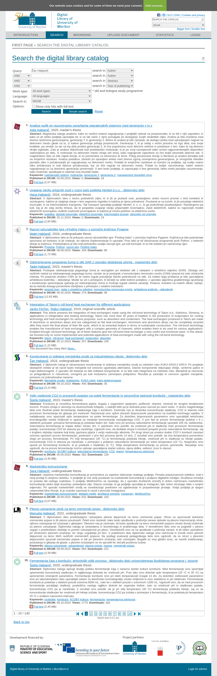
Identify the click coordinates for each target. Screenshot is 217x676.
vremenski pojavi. (124, 545)
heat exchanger (74, 338)
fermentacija (97, 599)
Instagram (127, 493)
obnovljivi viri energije (143, 214)
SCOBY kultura (66, 451)
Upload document (123, 35)
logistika (49, 214)
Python (60, 247)
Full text (39, 182)
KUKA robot (88, 380)
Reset (99, 111)
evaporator (91, 338)
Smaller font (198, 29)
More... (72, 348)
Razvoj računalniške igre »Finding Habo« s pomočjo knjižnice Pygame (79, 229)
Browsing (82, 35)
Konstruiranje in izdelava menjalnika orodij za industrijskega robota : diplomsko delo (88, 356)
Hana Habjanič (40, 194)
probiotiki (50, 599)
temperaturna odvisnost (139, 451)
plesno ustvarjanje (56, 545)
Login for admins (197, 669)
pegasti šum (52, 289)
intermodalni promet (116, 214)
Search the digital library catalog (73, 45)
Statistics (165, 35)
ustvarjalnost (76, 545)
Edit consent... (155, 5)
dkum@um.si (61, 669)
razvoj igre (72, 247)
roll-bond (58, 338)
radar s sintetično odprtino (77, 289)
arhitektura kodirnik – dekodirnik (153, 289)
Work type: (20, 91)
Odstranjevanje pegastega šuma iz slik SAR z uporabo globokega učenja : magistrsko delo (93, 262)
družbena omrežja (108, 493)
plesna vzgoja (93, 545)
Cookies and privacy (193, 15)
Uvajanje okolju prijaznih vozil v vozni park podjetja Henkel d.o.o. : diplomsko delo (87, 190)
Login (195, 35)
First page (22, 45)
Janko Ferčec (39, 309)
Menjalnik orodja (55, 380)
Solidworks (72, 380)
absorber (105, 338)
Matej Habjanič (40, 233)
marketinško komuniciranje (61, 493)
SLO (169, 15)
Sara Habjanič (40, 471)
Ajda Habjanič (39, 130)
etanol (120, 451)
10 (130, 613)
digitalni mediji (87, 493)
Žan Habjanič (39, 361)
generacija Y (91, 175)
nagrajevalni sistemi (57, 175)
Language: (20, 96)
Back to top (21, 622)
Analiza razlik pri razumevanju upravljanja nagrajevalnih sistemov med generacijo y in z (91, 125)
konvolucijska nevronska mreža (113, 289)
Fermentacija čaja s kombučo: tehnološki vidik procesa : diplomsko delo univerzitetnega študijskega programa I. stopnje (114, 560)
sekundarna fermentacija (92, 451)
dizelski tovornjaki (67, 214)
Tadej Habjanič (40, 266)
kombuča (50, 451)
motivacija (76, 175)
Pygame (50, 247)
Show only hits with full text (55, 106)
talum (48, 338)
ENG (177, 15)
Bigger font (183, 29)
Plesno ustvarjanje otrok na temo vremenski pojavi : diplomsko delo (77, 509)
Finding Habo (89, 247)
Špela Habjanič (40, 400)
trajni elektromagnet (109, 380)
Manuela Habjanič (42, 513)
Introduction (26, 35)
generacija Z (108, 175)
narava (108, 545)
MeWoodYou (142, 493)
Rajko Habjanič (61, 309)
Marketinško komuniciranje (48, 466)
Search (57, 35)
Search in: (20, 101)
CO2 (112, 451)
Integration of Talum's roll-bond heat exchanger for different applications (80, 304)
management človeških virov (134, 175)
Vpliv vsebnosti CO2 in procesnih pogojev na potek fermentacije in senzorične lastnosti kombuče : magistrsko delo (110, 395)
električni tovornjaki (91, 214)
